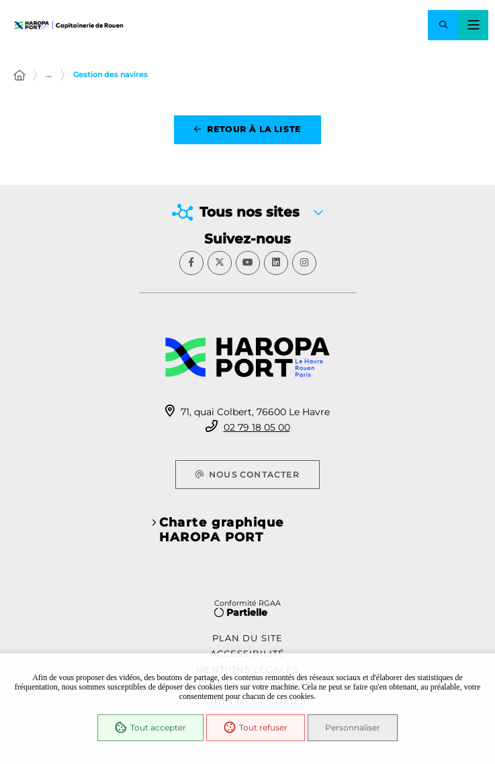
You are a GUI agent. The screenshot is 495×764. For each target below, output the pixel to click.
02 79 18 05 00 (257, 427)
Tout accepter (150, 727)
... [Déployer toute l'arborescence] (49, 74)
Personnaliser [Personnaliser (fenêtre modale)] (352, 727)
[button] (443, 25)
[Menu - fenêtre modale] (473, 25)
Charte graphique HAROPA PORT (221, 530)
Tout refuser (255, 727)
